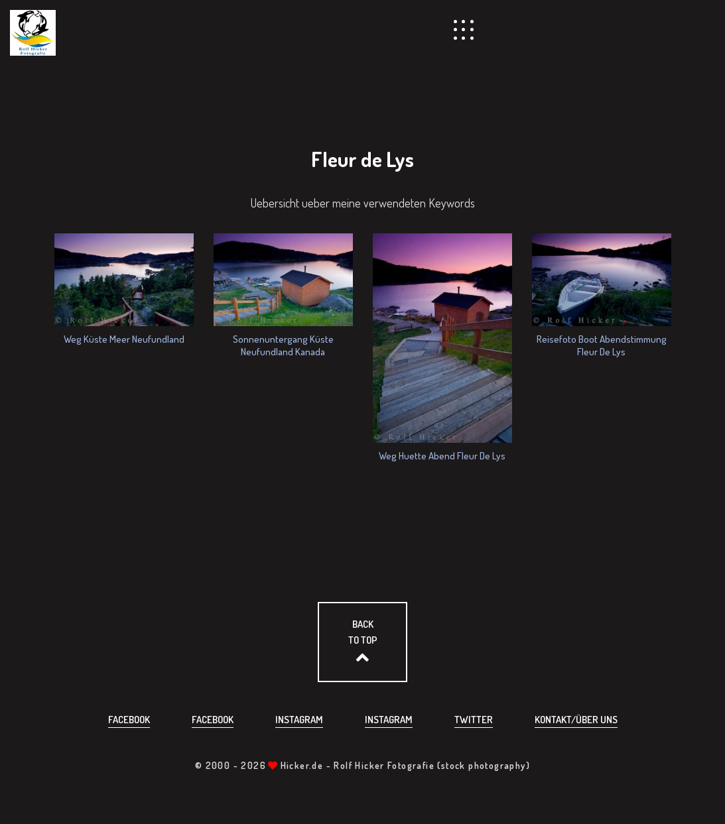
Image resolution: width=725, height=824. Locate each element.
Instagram (299, 719)
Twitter (473, 719)
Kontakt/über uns (576, 719)
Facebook (129, 719)
